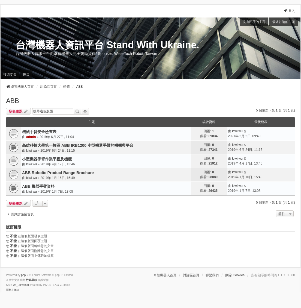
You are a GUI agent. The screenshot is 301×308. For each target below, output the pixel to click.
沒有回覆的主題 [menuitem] (254, 22)
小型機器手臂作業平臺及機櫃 (47, 159)
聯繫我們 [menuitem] (212, 275)
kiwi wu (237, 131)
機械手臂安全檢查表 (39, 132)
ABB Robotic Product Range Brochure (58, 173)
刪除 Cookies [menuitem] (235, 275)
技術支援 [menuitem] (9, 75)
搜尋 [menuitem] (26, 75)
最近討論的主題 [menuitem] (283, 22)
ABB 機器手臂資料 (38, 186)
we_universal (21, 284)
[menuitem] (8, 290)
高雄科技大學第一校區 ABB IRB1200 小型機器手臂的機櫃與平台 (77, 145)
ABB (12, 100)
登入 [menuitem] (289, 11)
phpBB (25, 275)
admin (31, 137)
